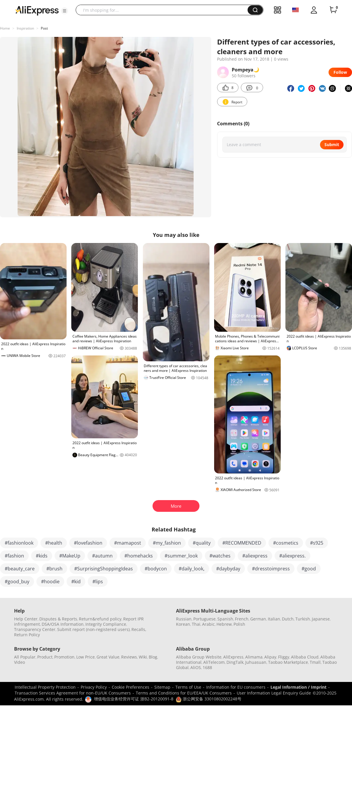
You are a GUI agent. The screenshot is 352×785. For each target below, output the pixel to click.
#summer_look (181, 556)
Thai (196, 624)
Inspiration (25, 28)
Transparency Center (34, 629)
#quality (202, 543)
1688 (207, 667)
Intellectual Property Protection (45, 687)
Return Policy (27, 634)
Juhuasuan (255, 662)
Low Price (85, 657)
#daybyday (228, 568)
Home (5, 28)
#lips (97, 581)
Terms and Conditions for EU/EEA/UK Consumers (184, 693)
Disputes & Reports (58, 619)
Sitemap (162, 687)
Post (44, 28)
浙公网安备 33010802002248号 (208, 699)
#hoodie (50, 581)
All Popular (24, 657)
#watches (220, 556)
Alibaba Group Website (198, 657)
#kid (76, 581)
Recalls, (138, 629)
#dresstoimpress (271, 568)
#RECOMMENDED (241, 543)
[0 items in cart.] (333, 10)
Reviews (129, 657)
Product (45, 657)
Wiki (143, 657)
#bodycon (156, 568)
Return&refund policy (100, 619)
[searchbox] (164, 10)
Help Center (26, 619)
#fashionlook (19, 543)
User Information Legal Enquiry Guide (274, 693)
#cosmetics (285, 543)
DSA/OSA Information (63, 624)
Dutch (288, 619)
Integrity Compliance (105, 624)
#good (309, 568)
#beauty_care (20, 568)
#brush (54, 568)
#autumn (102, 556)
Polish (239, 624)
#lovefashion (88, 543)
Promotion (64, 657)
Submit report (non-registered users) (93, 629)
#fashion (14, 556)
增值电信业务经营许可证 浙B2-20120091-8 (133, 699)
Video (19, 662)
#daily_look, (191, 568)
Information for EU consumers (235, 687)
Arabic (208, 624)
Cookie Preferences (130, 687)
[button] (64, 10)
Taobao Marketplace (288, 662)
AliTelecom (214, 662)
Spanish (225, 619)
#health (53, 543)
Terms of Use (188, 687)
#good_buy (17, 581)
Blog (153, 657)
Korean (183, 624)
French (241, 619)
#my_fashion (167, 543)
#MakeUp (69, 556)
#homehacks (138, 556)
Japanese (321, 619)
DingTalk (234, 662)
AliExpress (233, 657)
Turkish (302, 619)
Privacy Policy (94, 687)
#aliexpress (255, 556)
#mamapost (127, 543)
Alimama (254, 657)
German (258, 619)
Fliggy (283, 657)
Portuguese (204, 619)
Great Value (108, 657)
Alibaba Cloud (305, 657)
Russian (184, 619)
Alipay (270, 657)
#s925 (316, 543)
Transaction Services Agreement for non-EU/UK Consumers (73, 693)
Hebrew (224, 624)
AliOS (195, 667)
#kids (42, 556)
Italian (274, 619)
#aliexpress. (292, 556)
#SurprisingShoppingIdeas (103, 568)
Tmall (315, 662)
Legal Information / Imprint (298, 687)
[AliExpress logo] (37, 10)
